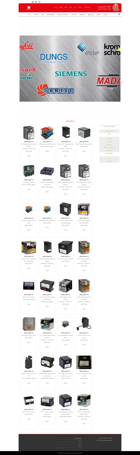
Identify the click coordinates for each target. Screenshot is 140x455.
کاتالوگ (61, 7)
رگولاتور (98, 14)
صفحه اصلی (87, 7)
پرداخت (79, 441)
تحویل (79, 444)
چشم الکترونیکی (50, 14)
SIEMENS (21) (109, 145)
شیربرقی (105, 14)
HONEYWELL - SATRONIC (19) (109, 148)
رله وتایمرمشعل (109, 131)
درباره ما (80, 7)
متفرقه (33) (109, 139)
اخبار (75, 7)
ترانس (109, 158)
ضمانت (79, 446)
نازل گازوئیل (82, 14)
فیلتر (42, 14)
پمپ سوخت (73, 14)
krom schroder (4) (109, 142)
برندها (29, 14)
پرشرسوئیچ (91, 14)
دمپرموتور (109, 161)
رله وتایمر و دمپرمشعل (62, 14)
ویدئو (70, 7)
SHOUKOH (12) (109, 150)
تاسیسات (36, 14)
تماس (55, 7)
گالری (65, 7)
